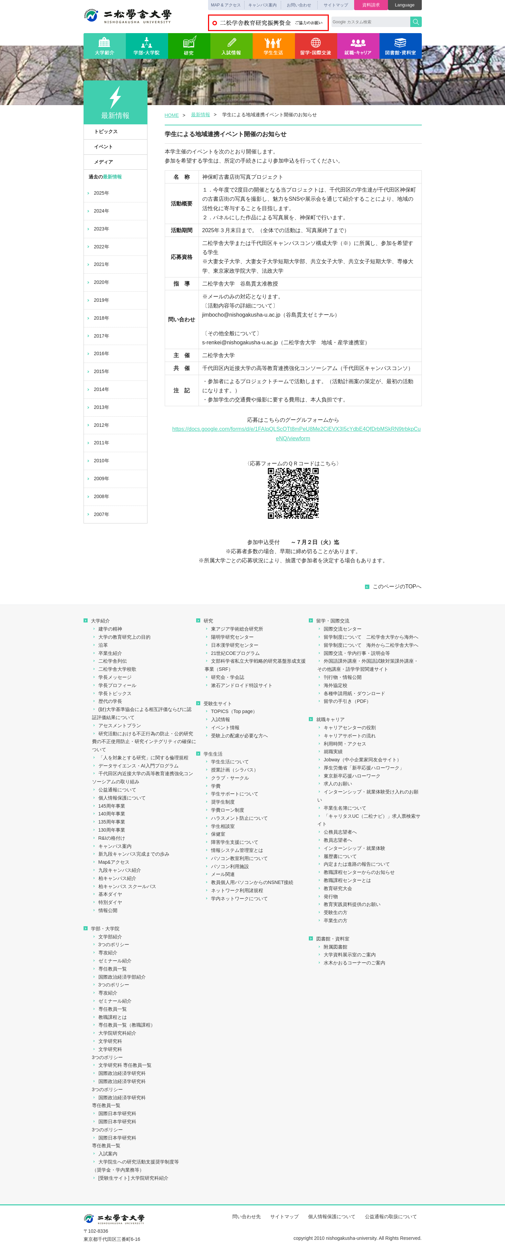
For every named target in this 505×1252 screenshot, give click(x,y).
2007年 (97, 514)
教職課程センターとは (344, 880)
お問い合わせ (299, 5)
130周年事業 (108, 830)
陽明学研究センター (229, 637)
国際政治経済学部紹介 (119, 977)
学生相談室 (220, 826)
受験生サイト (214, 703)
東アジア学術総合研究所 (234, 629)
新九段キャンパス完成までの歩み (130, 854)
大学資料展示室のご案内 (346, 954)
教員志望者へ (334, 840)
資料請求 (371, 4)
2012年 (97, 425)
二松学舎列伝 (109, 661)
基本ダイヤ (107, 894)
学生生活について (227, 761)
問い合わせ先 (246, 1216)
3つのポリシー (111, 944)
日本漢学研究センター (231, 645)
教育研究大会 (334, 888)
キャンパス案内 (262, 5)
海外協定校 (332, 685)
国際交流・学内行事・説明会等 (353, 653)
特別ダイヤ (107, 902)
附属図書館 (332, 947)
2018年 (97, 318)
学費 (213, 786)
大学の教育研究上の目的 (121, 637)
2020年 (97, 282)
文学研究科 (107, 1041)
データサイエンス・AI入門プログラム (135, 765)
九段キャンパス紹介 (116, 870)
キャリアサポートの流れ (346, 735)
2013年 (97, 407)
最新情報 (200, 114)
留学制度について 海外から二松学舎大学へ (367, 645)
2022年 (97, 246)
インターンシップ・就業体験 (351, 848)
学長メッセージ (112, 677)
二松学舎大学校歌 (114, 669)
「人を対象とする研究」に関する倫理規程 (140, 757)
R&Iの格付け (108, 838)
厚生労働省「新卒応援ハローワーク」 (360, 767)
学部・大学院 (147, 46)
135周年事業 (108, 822)
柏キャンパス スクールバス (124, 886)
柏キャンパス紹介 (114, 878)
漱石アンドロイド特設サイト (239, 685)
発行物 (327, 896)
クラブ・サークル (227, 778)
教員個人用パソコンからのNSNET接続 (249, 882)
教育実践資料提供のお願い (349, 904)
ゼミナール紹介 (112, 960)
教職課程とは (109, 1017)
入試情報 (231, 46)
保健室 (215, 834)
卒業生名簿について (341, 808)
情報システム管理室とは (234, 850)
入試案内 (104, 1153)
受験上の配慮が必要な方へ (236, 735)
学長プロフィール (114, 685)
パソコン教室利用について (236, 858)
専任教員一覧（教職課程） (123, 1025)
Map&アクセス (111, 862)
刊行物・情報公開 (339, 677)
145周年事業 (108, 806)
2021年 (97, 264)
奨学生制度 (220, 802)
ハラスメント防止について (236, 818)
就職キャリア (327, 719)
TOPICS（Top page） (231, 711)
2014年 (97, 389)
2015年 (97, 371)
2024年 (97, 211)
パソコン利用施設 (227, 866)
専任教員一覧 (109, 969)
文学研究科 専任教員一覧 (122, 1065)
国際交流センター (339, 629)
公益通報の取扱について (391, 1216)
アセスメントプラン (116, 725)
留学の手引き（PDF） (344, 701)
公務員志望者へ (337, 832)
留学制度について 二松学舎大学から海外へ (367, 637)
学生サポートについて (231, 793)
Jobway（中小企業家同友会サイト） (359, 759)
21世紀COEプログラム (232, 653)
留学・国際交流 (316, 46)
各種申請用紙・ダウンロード (351, 693)
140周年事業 (108, 813)
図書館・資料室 (401, 46)
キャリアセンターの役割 (346, 727)
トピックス (102, 131)
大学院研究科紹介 (114, 1033)
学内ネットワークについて (236, 898)
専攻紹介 (104, 952)
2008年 (97, 496)
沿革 (100, 645)
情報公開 (104, 910)
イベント (100, 146)
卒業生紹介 (107, 653)
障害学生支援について (231, 842)
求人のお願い (334, 783)
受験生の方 (332, 912)
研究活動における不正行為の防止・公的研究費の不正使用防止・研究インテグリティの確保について (144, 742)
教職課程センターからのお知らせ (356, 872)
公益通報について (114, 789)
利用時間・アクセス (341, 743)
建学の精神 (107, 629)
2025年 (97, 193)
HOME (172, 115)
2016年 (97, 353)
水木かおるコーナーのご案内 (351, 962)
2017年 (97, 336)
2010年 (97, 460)
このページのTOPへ (397, 586)
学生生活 (274, 46)
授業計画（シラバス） (231, 769)
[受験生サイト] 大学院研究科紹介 (130, 1178)
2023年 (97, 228)
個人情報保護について (119, 798)
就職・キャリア (358, 46)
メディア (100, 162)
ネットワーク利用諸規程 (234, 890)
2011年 (97, 442)
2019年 (97, 300)
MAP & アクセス (226, 5)
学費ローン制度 (224, 810)
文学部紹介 (107, 936)
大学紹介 (105, 46)
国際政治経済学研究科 (119, 1073)
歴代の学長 (107, 701)
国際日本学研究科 (114, 1113)
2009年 (97, 478)
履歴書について (337, 856)
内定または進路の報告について (353, 864)
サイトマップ (336, 5)
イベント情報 (222, 727)
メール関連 (220, 874)
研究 (189, 46)
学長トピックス (112, 693)
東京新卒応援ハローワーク (349, 776)
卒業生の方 (332, 920)
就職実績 (330, 751)
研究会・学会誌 (224, 677)
